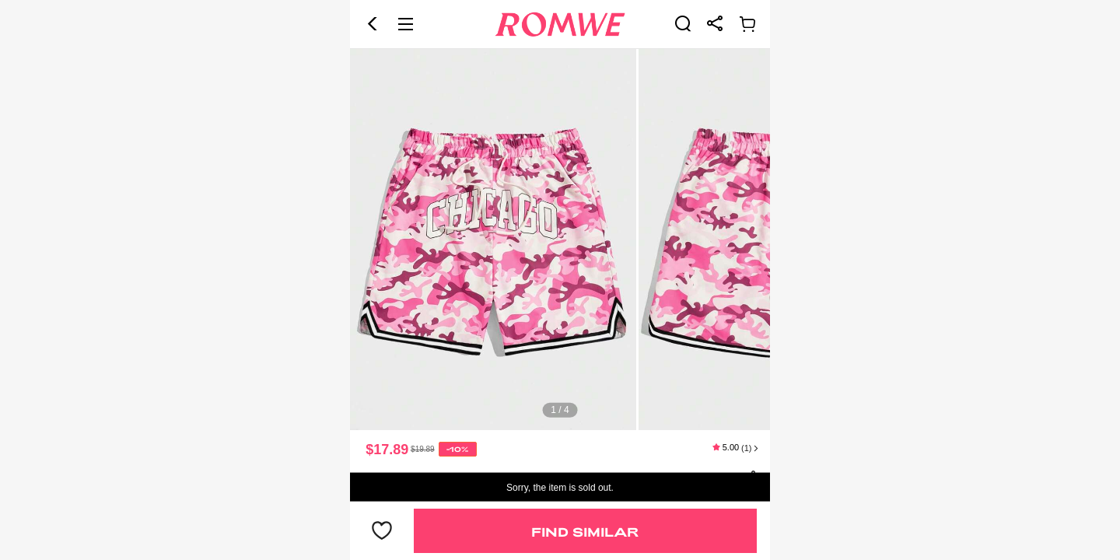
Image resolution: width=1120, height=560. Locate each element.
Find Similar (585, 531)
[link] (683, 23)
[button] (372, 24)
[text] (560, 239)
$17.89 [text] (387, 450)
